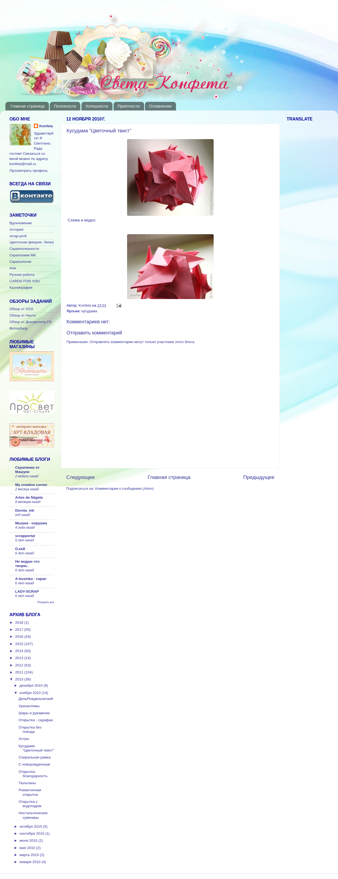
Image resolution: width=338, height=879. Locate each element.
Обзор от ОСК (21, 309)
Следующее (80, 477)
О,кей (20, 549)
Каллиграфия (20, 288)
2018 (19, 622)
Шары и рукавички (34, 713)
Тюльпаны (27, 783)
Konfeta (46, 126)
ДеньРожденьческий (36, 699)
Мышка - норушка (31, 523)
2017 (19, 630)
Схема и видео (81, 220)
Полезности (65, 106)
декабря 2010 (31, 685)
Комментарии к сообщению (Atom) (124, 489)
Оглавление (160, 106)
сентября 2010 (32, 833)
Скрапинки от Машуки (27, 469)
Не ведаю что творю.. (27, 563)
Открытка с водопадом (30, 804)
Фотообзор (18, 328)
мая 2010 (27, 848)
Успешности (96, 106)
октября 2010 (31, 826)
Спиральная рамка (35, 757)
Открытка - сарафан (36, 720)
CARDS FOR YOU (24, 281)
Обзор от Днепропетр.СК (30, 322)
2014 (19, 651)
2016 (19, 637)
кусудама (89, 311)
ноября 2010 (30, 693)
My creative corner (31, 485)
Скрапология (20, 262)
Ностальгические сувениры (33, 815)
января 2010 (30, 862)
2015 (19, 644)
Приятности (129, 106)
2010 (19, 679)
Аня (12, 268)
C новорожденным (34, 764)
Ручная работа (21, 275)
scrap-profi (18, 236)
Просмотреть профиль (28, 171)
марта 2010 (29, 855)
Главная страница (28, 106)
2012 (19, 665)
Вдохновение (20, 223)
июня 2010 (28, 840)
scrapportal (25, 536)
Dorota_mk (24, 510)
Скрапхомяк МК (22, 255)
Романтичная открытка (30, 792)
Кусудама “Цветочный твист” (36, 748)
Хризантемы (29, 706)
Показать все (45, 602)
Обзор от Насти (22, 315)
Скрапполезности (24, 249)
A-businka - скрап (30, 579)
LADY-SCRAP (27, 591)
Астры (24, 739)
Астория (16, 229)
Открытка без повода (30, 729)
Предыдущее (258, 477)
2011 (19, 672)
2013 (19, 658)
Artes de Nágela (29, 497)
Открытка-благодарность (33, 774)
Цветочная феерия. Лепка (31, 242)
